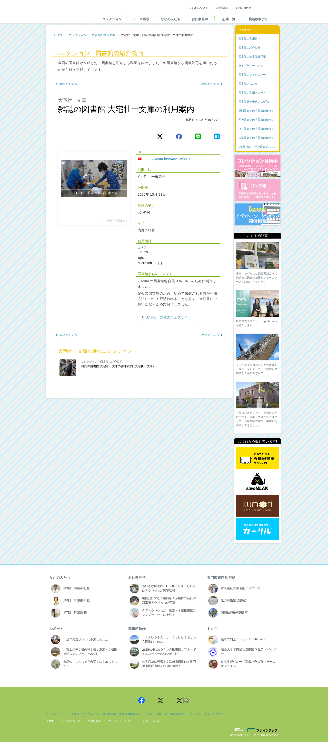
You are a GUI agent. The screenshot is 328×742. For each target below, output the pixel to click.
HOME (58, 35)
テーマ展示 (141, 19)
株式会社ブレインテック (263, 729)
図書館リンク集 (257, 190)
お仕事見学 (200, 19)
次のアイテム (212, 84)
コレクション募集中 (257, 166)
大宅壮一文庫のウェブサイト (168, 317)
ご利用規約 (222, 7)
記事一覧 (228, 19)
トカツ (212, 629)
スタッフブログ (214, 714)
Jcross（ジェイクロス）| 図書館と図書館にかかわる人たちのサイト (69, 12)
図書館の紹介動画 (104, 35)
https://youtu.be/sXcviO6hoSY (167, 159)
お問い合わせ (243, 7)
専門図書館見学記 (221, 577)
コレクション (112, 19)
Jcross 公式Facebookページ (141, 700)
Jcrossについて (199, 7)
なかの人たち (170, 19)
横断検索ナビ (258, 19)
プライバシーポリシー (122, 721)
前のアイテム (66, 84)
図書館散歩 (137, 629)
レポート (56, 629)
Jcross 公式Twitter (160, 700)
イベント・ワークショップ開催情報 (257, 214)
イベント (195, 714)
